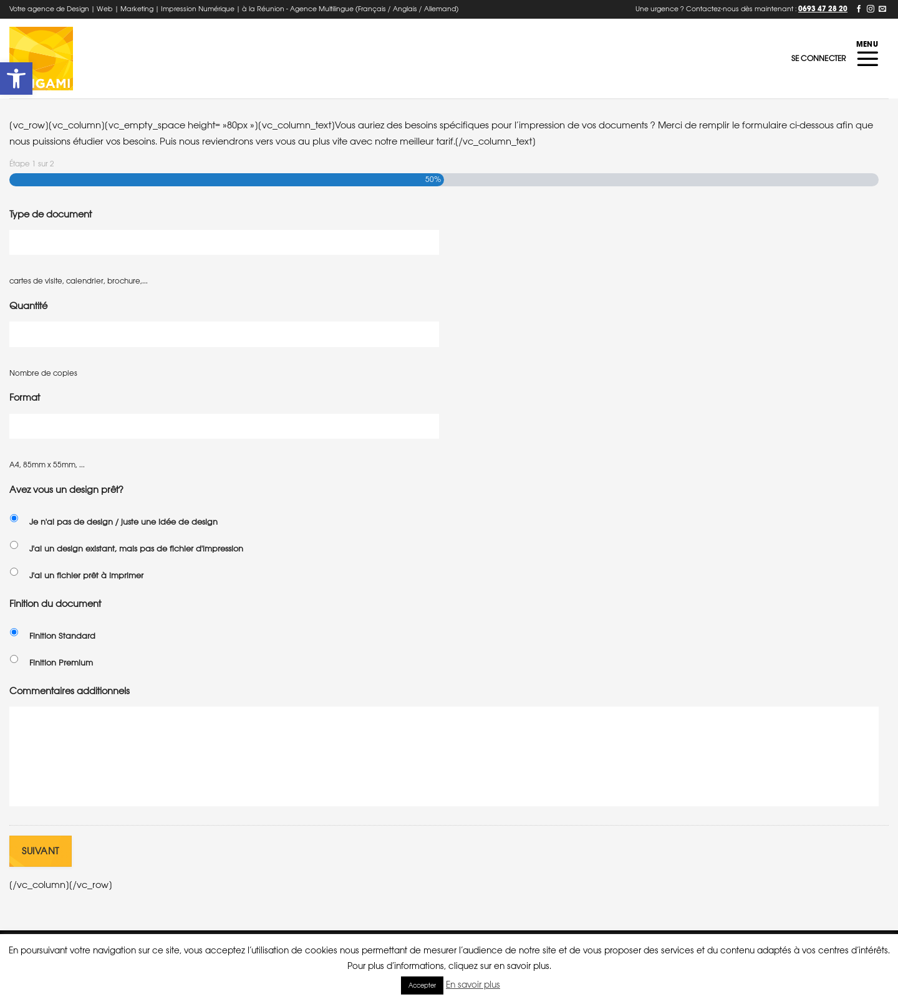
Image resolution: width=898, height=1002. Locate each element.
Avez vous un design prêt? (66, 489)
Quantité (28, 306)
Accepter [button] (422, 985)
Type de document (50, 214)
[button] (16, 78)
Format (24, 397)
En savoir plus (473, 984)
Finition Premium (61, 662)
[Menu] (867, 58)
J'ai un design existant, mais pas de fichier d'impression (136, 548)
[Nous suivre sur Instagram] (870, 9)
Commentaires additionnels (69, 691)
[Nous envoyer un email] (882, 9)
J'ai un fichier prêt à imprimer (86, 575)
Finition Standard (62, 636)
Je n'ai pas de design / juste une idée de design (123, 522)
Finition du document (55, 603)
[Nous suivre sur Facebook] (858, 9)
